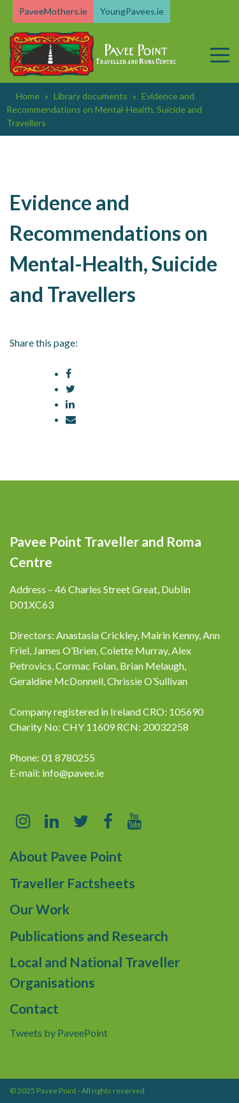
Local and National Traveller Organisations (95, 972)
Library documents (90, 95)
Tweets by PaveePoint (59, 1033)
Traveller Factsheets (72, 883)
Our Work (39, 909)
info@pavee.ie (73, 773)
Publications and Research (89, 936)
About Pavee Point (66, 856)
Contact (34, 1008)
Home (28, 95)
